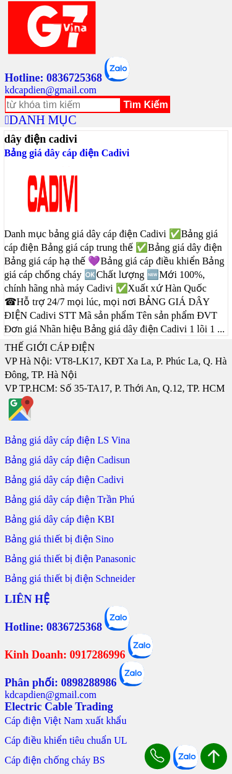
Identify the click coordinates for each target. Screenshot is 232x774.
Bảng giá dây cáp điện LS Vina (68, 440)
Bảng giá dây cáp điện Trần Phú (70, 499)
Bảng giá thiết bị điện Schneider (70, 578)
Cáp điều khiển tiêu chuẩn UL (66, 740)
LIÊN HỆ (27, 599)
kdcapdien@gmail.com (51, 90)
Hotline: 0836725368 (54, 78)
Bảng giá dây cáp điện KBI (60, 519)
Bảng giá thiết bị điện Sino (59, 539)
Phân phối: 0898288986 (61, 682)
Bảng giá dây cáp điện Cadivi (67, 153)
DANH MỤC (43, 120)
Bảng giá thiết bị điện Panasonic (70, 558)
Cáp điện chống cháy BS (55, 760)
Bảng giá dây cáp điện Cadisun (67, 460)
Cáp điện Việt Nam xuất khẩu (66, 720)
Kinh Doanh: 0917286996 (65, 655)
